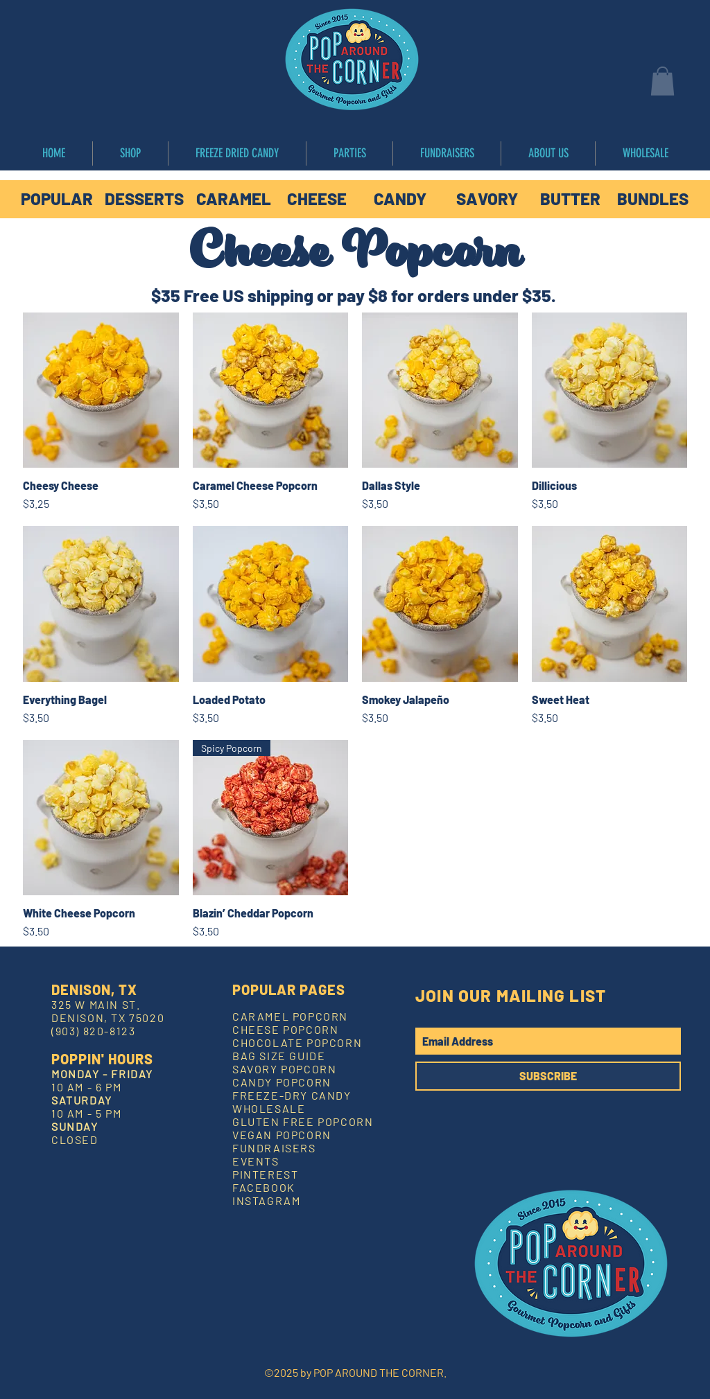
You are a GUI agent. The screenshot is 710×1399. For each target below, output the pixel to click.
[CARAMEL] (233, 199)
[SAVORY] (486, 199)
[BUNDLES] (652, 199)
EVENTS (255, 1161)
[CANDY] (400, 199)
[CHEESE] (316, 199)
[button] (662, 81)
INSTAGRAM (266, 1200)
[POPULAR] (56, 199)
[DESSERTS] (144, 199)
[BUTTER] (570, 199)
